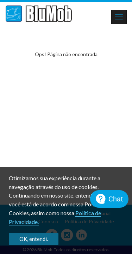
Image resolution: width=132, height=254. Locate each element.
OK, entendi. (33, 239)
